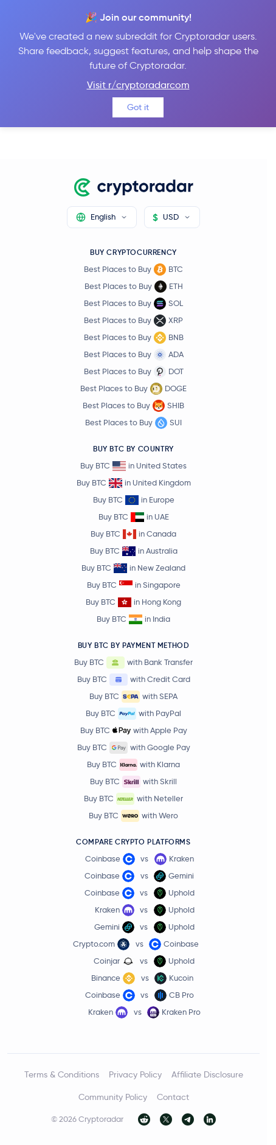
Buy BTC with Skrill (133, 782)
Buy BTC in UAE (133, 517)
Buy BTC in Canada (133, 534)
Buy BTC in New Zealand (133, 568)
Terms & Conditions (61, 1074)
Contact (173, 1096)
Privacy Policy (135, 1074)
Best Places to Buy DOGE (133, 389)
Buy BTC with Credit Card (133, 679)
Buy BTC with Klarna (133, 765)
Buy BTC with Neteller (133, 799)
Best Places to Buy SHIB (133, 406)
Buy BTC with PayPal (133, 714)
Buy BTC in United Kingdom (134, 483)
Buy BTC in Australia (134, 551)
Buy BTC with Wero (133, 816)
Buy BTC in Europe (133, 500)
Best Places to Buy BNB (134, 338)
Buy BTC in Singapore (134, 585)
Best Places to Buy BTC (133, 269)
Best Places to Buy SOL (133, 304)
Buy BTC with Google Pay (133, 748)
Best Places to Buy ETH (134, 286)
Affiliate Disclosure (207, 1074)
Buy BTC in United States (133, 466)
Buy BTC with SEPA (133, 697)
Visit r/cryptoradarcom (138, 85)
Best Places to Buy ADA (134, 355)
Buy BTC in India (133, 619)
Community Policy (112, 1096)
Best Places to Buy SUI (133, 423)
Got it (138, 107)
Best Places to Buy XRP (133, 321)
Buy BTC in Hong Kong (133, 602)
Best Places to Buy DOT (134, 372)
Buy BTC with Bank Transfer (133, 662)
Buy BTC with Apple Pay (133, 731)
